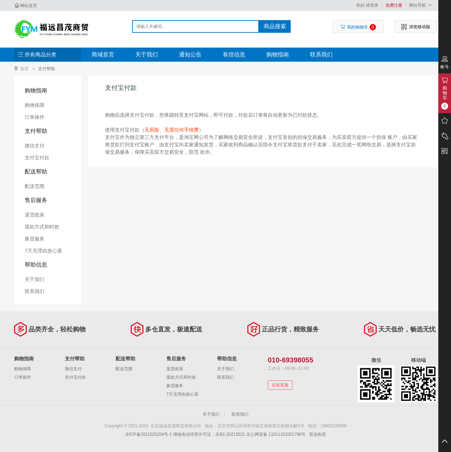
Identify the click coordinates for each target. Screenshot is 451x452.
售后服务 (36, 200)
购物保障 (34, 105)
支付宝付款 (37, 157)
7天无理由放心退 (43, 251)
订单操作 (34, 117)
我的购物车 (358, 27)
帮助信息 (36, 264)
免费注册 (393, 5)
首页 (24, 68)
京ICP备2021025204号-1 (148, 434)
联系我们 (321, 54)
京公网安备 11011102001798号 (276, 434)
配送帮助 (36, 171)
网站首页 (28, 5)
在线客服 (280, 385)
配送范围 (34, 186)
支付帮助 (46, 68)
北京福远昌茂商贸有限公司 (51, 28)
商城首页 (103, 54)
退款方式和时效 (42, 227)
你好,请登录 (367, 5)
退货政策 (34, 215)
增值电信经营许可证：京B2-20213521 (209, 434)
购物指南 (277, 54)
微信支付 (34, 145)
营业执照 (317, 434)
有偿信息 (234, 54)
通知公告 (190, 54)
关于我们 (146, 54)
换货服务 (34, 239)
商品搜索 (275, 26)
